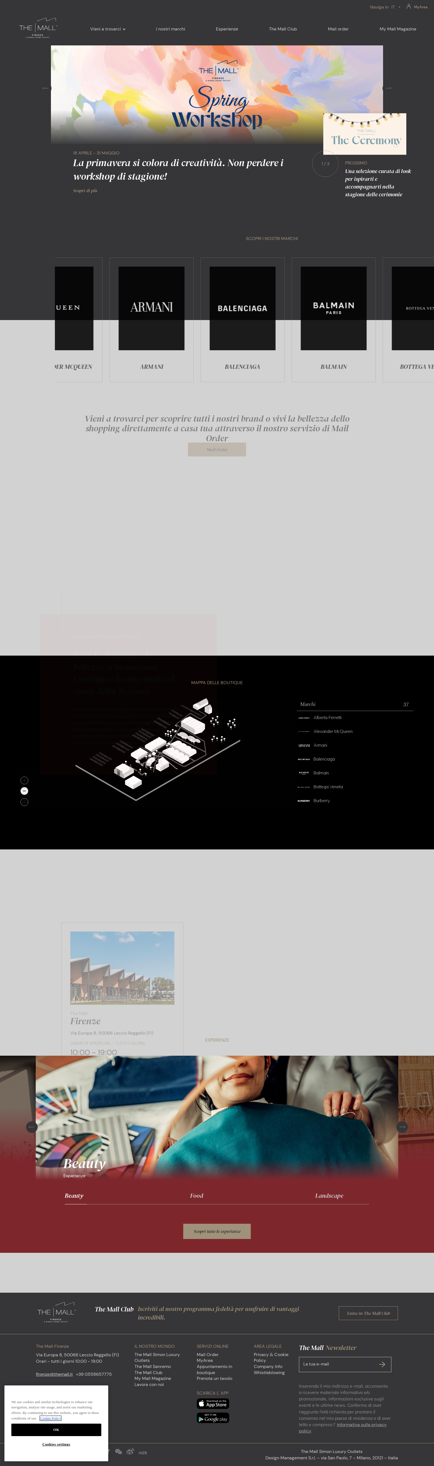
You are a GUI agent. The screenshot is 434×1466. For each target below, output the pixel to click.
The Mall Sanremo (153, 1366)
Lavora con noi (149, 1384)
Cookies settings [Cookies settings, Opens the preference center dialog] (56, 1453)
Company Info (268, 1366)
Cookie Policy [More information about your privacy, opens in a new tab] (50, 1427)
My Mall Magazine (153, 1378)
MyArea (420, 7)
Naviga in (379, 7)
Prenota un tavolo (214, 1378)
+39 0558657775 (94, 1374)
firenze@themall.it (54, 1374)
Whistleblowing (269, 1372)
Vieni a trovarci (105, 29)
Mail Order (208, 1354)
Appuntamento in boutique (214, 1369)
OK (56, 1438)
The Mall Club (148, 1372)
